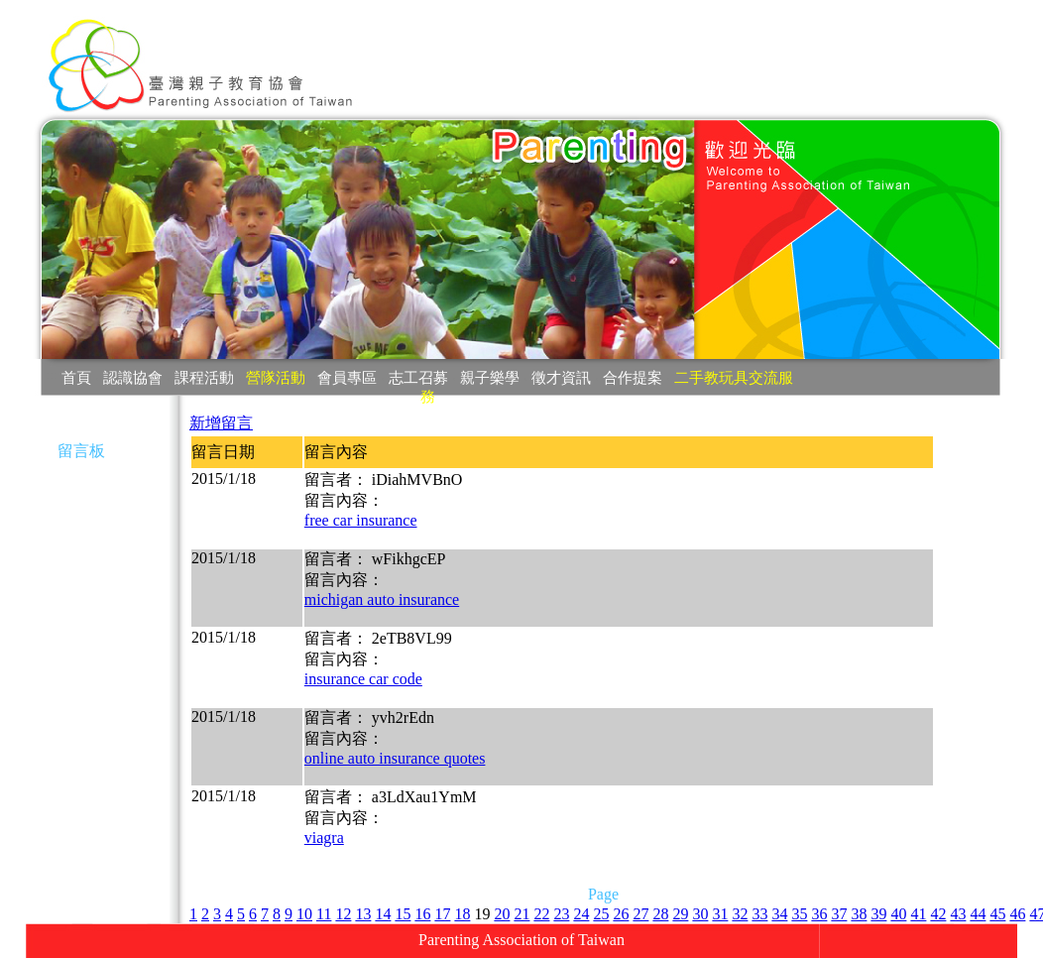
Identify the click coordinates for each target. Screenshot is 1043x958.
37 (839, 913)
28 (660, 913)
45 (997, 913)
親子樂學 (490, 377)
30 (700, 913)
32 (740, 913)
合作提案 (632, 377)
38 (859, 913)
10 (304, 913)
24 (581, 913)
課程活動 (204, 377)
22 (541, 913)
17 (442, 913)
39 (878, 913)
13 (363, 913)
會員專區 (347, 377)
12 (343, 913)
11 (323, 913)
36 (819, 913)
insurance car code (363, 678)
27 (640, 913)
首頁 (76, 377)
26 (621, 913)
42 (938, 913)
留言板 (81, 450)
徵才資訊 (561, 377)
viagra (324, 837)
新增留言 (221, 423)
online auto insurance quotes (395, 758)
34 (779, 913)
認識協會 (133, 377)
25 (601, 913)
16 (422, 913)
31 (720, 913)
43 (958, 913)
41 (918, 913)
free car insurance (360, 520)
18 (462, 913)
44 (977, 913)
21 (521, 913)
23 (561, 913)
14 (383, 913)
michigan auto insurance (381, 599)
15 (402, 913)
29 (680, 913)
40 (898, 913)
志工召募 (418, 377)
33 (759, 913)
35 (799, 913)
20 (502, 913)
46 (1017, 913)
